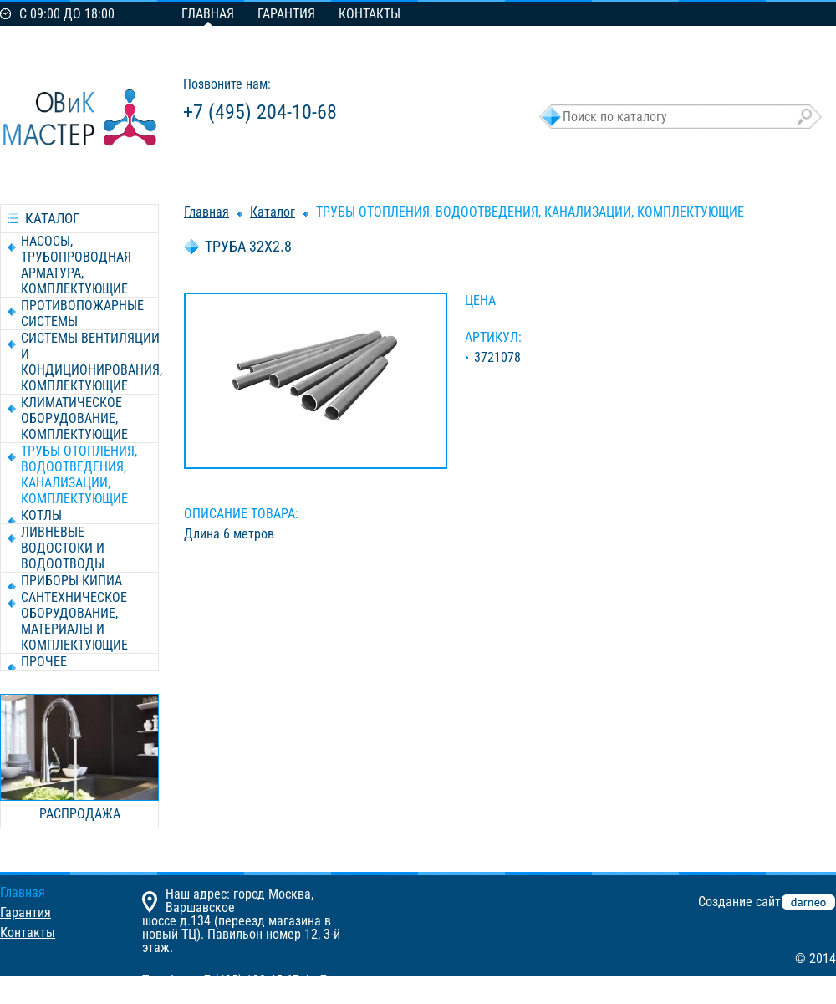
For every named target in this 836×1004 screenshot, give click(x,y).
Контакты (369, 14)
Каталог (272, 212)
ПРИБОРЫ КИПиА (71, 581)
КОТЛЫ (41, 515)
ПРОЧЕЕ (44, 662)
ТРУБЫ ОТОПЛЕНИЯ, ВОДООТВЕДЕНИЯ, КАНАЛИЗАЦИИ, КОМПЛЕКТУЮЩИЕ (79, 475)
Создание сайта (743, 902)
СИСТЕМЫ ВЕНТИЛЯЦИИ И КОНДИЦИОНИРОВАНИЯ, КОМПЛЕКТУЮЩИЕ (91, 362)
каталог (52, 218)
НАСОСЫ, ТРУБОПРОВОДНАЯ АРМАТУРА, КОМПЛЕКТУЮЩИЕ (76, 265)
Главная (207, 14)
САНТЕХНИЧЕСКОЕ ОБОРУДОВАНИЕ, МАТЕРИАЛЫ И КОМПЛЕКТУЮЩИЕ (74, 621)
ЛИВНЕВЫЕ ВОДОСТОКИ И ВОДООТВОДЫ (62, 548)
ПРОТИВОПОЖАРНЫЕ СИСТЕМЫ (82, 313)
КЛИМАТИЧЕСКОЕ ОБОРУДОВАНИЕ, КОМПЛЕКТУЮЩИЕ (74, 418)
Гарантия (286, 14)
